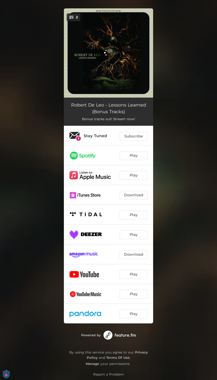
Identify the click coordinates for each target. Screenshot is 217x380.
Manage (92, 364)
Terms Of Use (118, 357)
